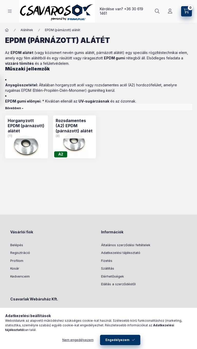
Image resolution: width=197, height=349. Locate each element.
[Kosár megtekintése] (186, 11)
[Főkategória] (7, 30)
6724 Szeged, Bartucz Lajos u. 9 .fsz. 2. (48, 312)
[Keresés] (157, 11)
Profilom (16, 261)
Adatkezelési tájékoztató (120, 253)
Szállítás (107, 268)
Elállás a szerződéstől (118, 284)
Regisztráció (20, 253)
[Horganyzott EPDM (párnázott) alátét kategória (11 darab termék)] (26, 125)
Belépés (16, 245)
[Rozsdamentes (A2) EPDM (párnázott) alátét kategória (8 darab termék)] (74, 125)
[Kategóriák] (9, 11)
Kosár (14, 268)
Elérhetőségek (112, 276)
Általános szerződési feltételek (125, 245)
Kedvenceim (20, 276)
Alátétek (27, 30)
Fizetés (106, 261)
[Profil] (170, 11)
